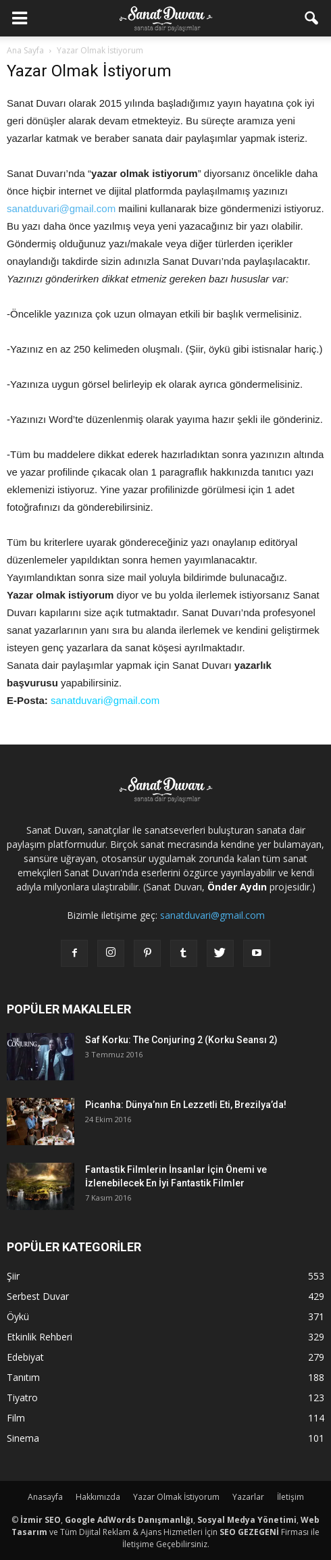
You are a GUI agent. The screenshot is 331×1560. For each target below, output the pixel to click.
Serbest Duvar (38, 1296)
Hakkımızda (98, 1497)
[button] (312, 18)
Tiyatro (22, 1397)
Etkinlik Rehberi (39, 1336)
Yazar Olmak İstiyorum (176, 1497)
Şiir (13, 1275)
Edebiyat (25, 1357)
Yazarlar (248, 1497)
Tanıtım (23, 1377)
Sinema (23, 1438)
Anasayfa (45, 1497)
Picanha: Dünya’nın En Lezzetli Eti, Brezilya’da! (185, 1104)
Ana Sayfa (25, 50)
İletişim (290, 1497)
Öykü (18, 1316)
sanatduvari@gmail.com (61, 208)
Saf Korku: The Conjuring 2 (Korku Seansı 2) (181, 1039)
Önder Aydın (237, 886)
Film (16, 1417)
